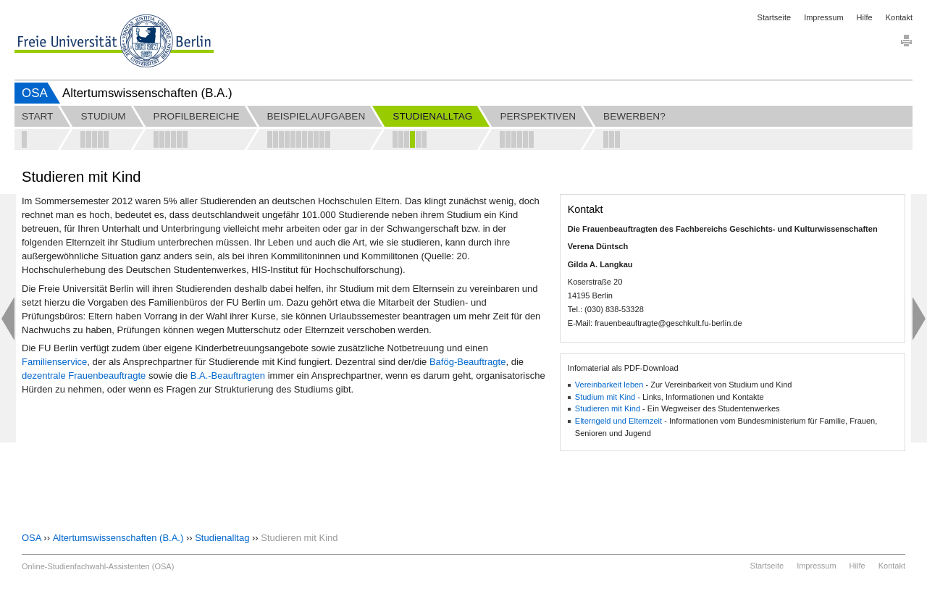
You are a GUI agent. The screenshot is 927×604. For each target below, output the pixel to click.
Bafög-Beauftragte (467, 361)
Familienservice (54, 361)
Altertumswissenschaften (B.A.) (118, 537)
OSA (35, 93)
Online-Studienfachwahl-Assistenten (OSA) (98, 566)
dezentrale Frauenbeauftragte (84, 375)
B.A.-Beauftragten (227, 375)
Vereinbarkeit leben (609, 384)
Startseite (774, 17)
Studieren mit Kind (607, 408)
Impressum (823, 17)
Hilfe (865, 17)
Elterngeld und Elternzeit (618, 420)
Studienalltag (222, 537)
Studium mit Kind (605, 397)
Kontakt (899, 17)
